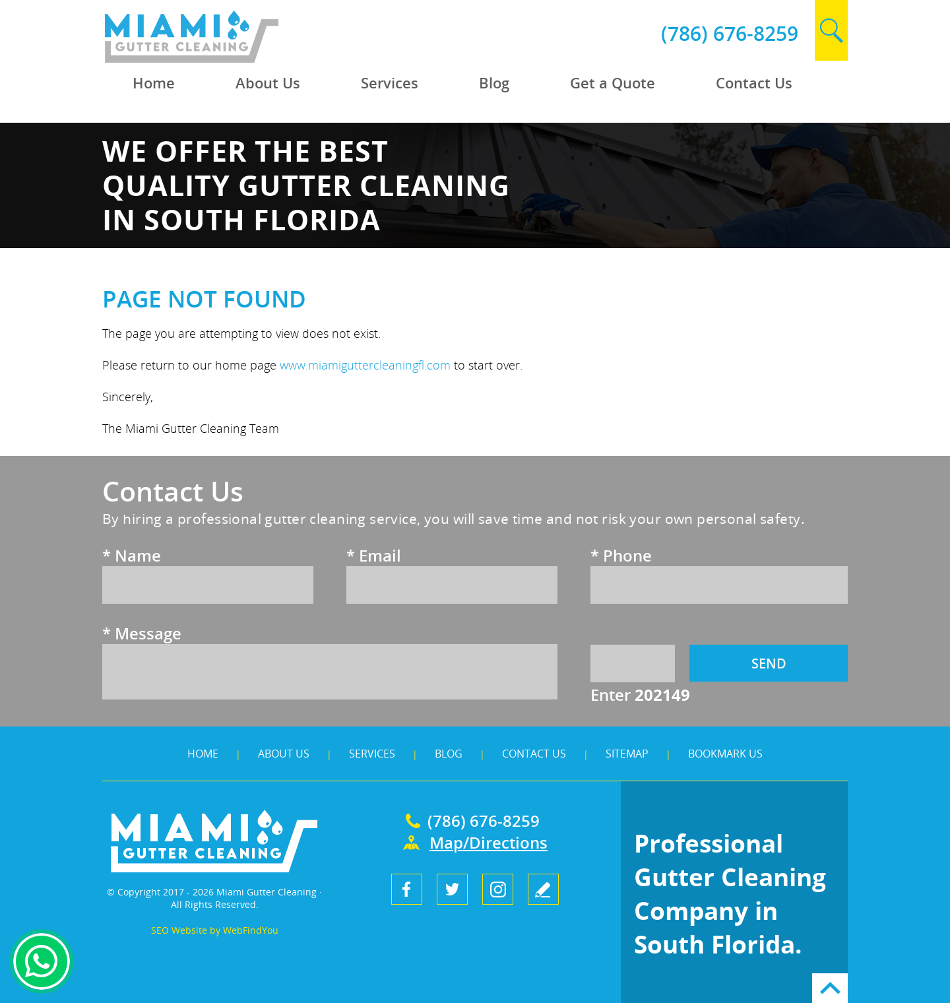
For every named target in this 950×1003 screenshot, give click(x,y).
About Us (283, 753)
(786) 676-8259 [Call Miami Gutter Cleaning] (729, 33)
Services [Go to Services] (389, 82)
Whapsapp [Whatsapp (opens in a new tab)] (41, 961)
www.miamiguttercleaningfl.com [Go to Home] (365, 365)
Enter (640, 694)
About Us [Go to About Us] (268, 82)
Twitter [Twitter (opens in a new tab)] (452, 889)
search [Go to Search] (831, 30)
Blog (448, 753)
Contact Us (534, 753)
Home (202, 753)
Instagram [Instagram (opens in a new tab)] (497, 889)
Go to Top (830, 988)
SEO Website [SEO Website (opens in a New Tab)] (179, 930)
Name (131, 555)
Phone (621, 555)
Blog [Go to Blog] (494, 82)
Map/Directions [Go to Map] (488, 842)
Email (373, 555)
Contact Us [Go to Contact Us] (754, 82)
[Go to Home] (222, 59)
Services (372, 753)
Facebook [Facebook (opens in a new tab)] (406, 889)
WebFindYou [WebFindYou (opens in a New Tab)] (250, 930)
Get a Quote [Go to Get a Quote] (612, 82)
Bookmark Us (725, 753)
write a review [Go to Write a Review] (543, 889)
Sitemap (627, 753)
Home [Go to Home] (154, 82)
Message (141, 633)
